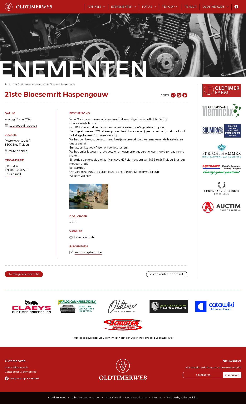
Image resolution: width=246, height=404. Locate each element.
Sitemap (157, 397)
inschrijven (232, 374)
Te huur (190, 6)
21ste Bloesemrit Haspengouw (59, 84)
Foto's (147, 6)
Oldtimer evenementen (30, 84)
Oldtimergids (214, 6)
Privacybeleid (113, 397)
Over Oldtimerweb (16, 367)
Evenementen (121, 6)
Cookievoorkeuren (136, 397)
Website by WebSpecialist (182, 397)
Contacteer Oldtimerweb (20, 371)
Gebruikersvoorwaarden (85, 397)
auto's (73, 222)
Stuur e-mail (13, 174)
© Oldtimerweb (57, 397)
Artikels (94, 6)
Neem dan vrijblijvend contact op (137, 337)
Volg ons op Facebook (24, 378)
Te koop (168, 6)
